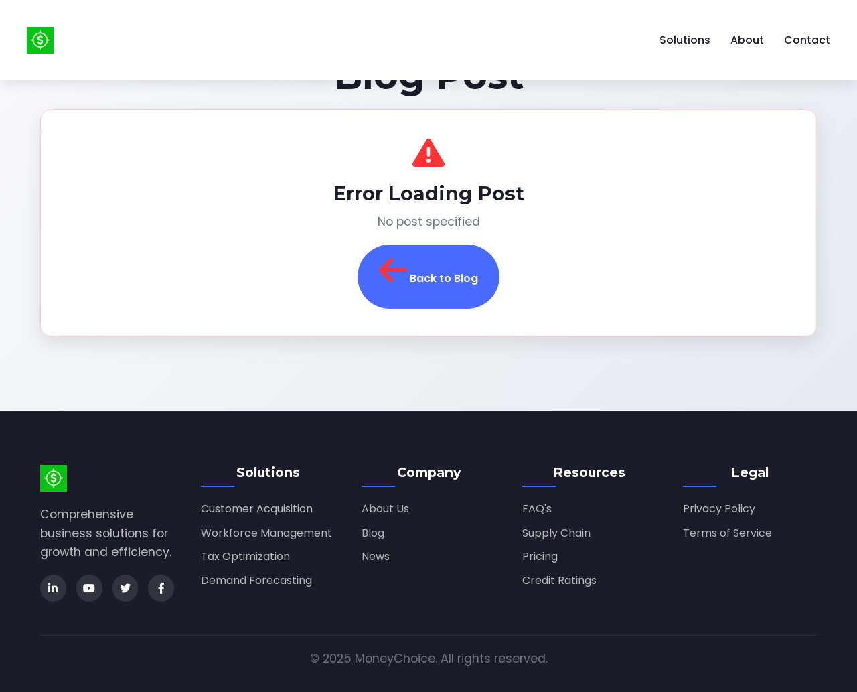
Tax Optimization (245, 556)
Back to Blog (428, 270)
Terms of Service (727, 533)
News (376, 556)
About (747, 40)
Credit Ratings (559, 580)
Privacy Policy (719, 508)
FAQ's (537, 508)
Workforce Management (266, 533)
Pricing (540, 556)
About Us (385, 508)
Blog (373, 533)
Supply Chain (556, 533)
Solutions (684, 40)
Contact (807, 40)
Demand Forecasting (256, 580)
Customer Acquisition (257, 508)
